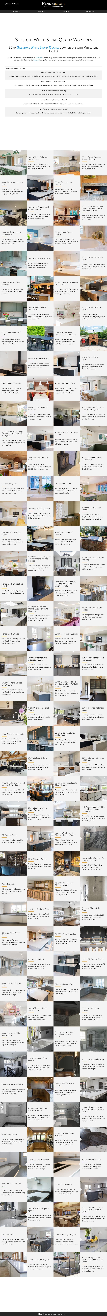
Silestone (39, 58)
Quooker (36, 60)
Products (41, 11)
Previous (2, 22)
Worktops (16, 11)
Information (90, 11)
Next (105, 22)
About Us (66, 11)
